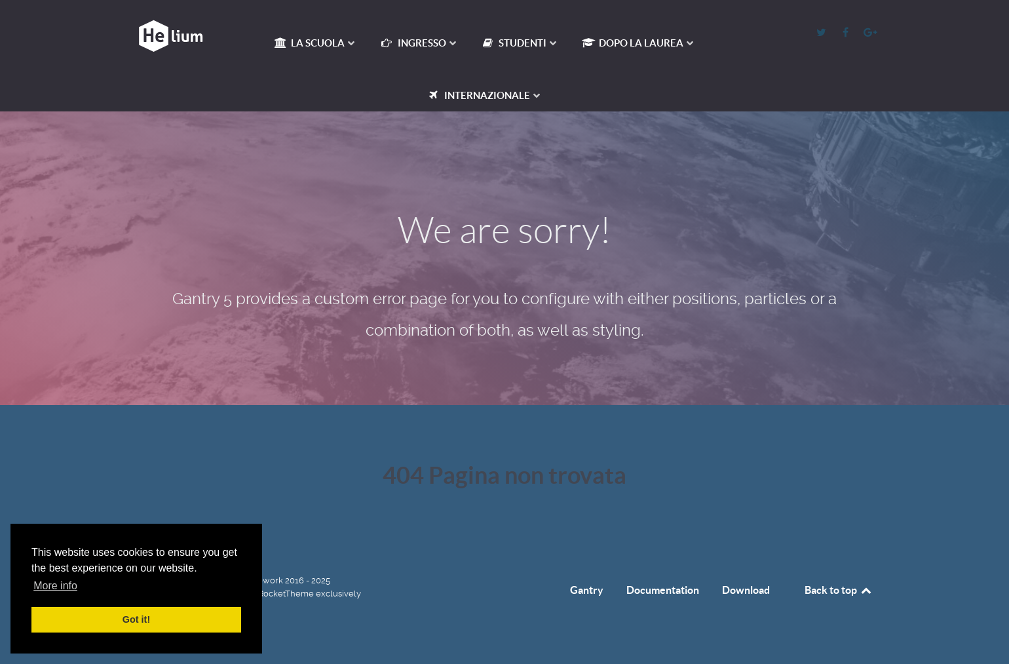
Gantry (586, 590)
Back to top (839, 590)
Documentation (662, 590)
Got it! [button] (136, 619)
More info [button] (55, 585)
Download (746, 590)
